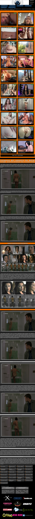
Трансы (31, 3)
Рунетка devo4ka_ (4, 53)
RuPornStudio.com (4, 5)
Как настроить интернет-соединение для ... (22, 487)
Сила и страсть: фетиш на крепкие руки (8, 487)
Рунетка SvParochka (21, 81)
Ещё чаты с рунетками (17, 155)
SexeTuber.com (4, 7)
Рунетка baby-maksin (4, 81)
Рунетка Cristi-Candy (21, 110)
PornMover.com (12, 5)
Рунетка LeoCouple (21, 53)
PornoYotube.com (28, 5)
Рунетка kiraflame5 (21, 138)
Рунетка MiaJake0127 (21, 152)
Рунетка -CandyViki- (4, 67)
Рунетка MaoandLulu (21, 67)
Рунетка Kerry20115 (4, 110)
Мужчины (32, 2)
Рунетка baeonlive (4, 124)
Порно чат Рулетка (12, 7)
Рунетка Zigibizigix (4, 152)
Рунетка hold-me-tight (22, 124)
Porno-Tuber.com (20, 5)
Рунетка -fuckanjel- (4, 138)
